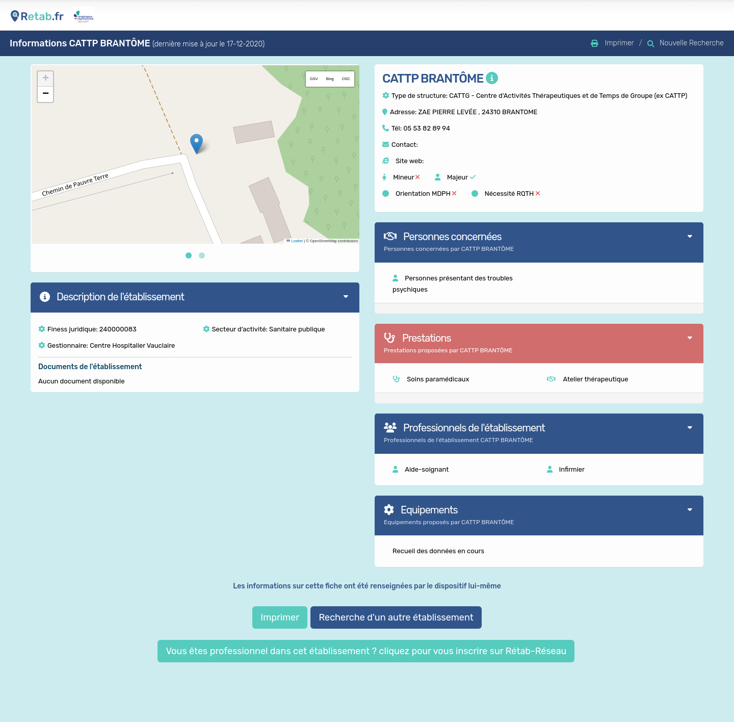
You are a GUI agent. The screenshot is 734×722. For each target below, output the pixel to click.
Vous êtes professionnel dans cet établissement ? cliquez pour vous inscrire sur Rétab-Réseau (366, 651)
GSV (314, 78)
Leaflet (294, 241)
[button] (196, 144)
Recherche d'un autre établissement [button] (396, 617)
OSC (346, 78)
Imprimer (279, 617)
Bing (330, 78)
